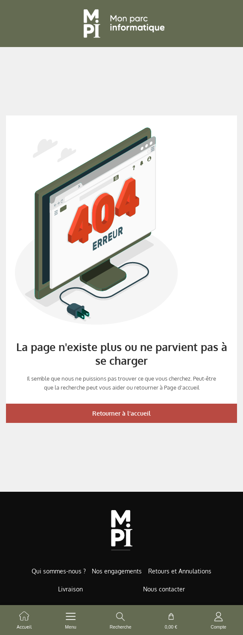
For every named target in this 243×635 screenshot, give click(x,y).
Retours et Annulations (179, 571)
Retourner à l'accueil (121, 413)
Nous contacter (164, 589)
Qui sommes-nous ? (59, 571)
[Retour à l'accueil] (121, 23)
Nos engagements (117, 571)
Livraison (70, 589)
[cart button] (171, 620)
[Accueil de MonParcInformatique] (121, 530)
